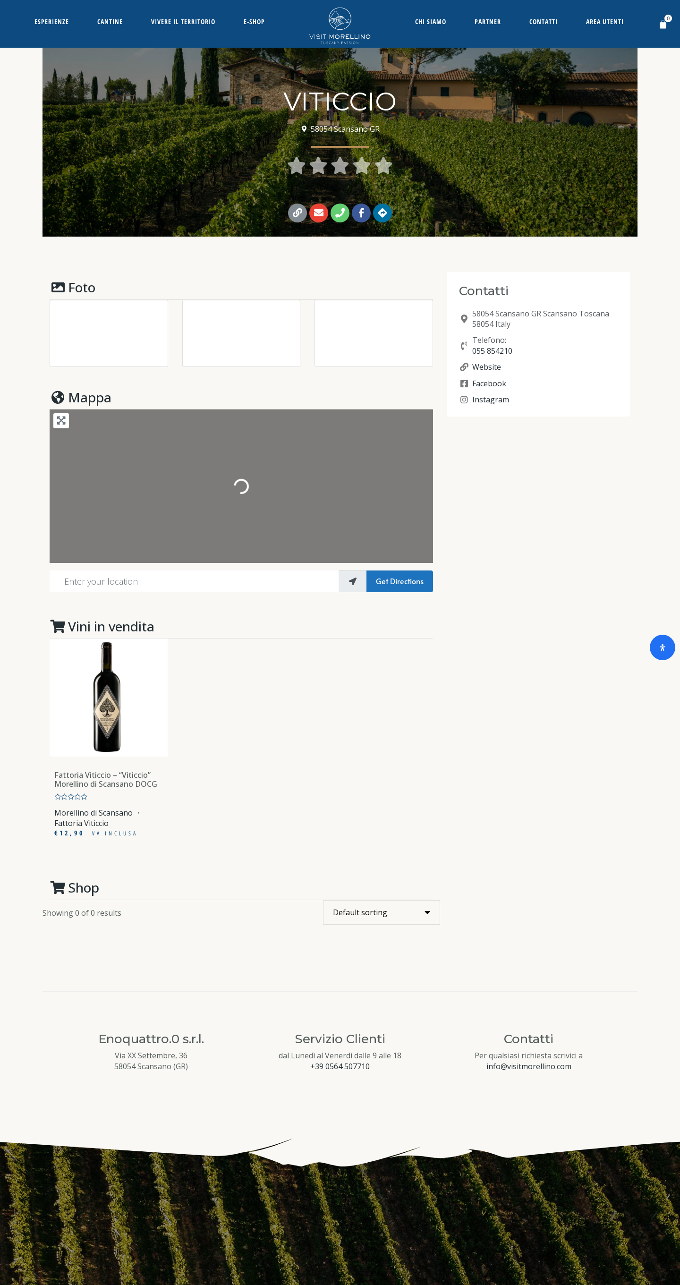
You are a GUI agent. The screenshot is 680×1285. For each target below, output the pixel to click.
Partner (488, 21)
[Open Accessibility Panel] (662, 647)
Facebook (489, 383)
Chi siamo (430, 21)
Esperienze (51, 21)
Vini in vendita (102, 626)
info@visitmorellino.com (528, 1066)
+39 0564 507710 (340, 1066)
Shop (74, 887)
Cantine (110, 21)
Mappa (80, 397)
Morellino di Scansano (93, 813)
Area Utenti (605, 21)
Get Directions (400, 581)
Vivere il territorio (183, 21)
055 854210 (492, 351)
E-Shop (254, 21)
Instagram (490, 399)
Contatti (543, 21)
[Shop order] (381, 912)
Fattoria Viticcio (81, 823)
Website (486, 367)
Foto (72, 287)
